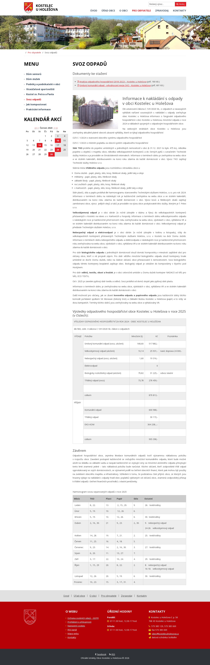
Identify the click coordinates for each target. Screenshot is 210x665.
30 (51, 154)
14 (39, 145)
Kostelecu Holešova (47, 7)
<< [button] (35, 127)
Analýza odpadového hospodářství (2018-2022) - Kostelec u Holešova (111, 81)
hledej (180, 4)
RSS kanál (72, 629)
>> (56, 127)
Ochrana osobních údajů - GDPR (83, 618)
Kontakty (71, 637)
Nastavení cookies (76, 625)
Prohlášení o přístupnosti (79, 622)
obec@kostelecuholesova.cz (165, 633)
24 (58, 149)
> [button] (54, 127)
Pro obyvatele (34, 52)
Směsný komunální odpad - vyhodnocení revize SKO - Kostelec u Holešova (114, 85)
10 (58, 140)
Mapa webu (73, 633)
